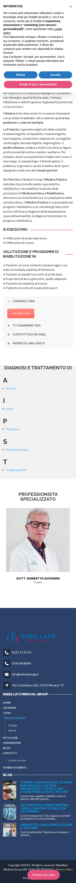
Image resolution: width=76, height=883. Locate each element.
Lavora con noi (17, 760)
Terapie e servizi (14, 718)
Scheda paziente (14, 767)
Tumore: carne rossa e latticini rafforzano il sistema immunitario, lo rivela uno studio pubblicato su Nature (46, 787)
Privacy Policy (64, 869)
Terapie (12, 725)
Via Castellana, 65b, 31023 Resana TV (38, 685)
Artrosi (11, 388)
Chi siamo (9, 707)
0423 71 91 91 (22, 652)
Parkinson (13, 429)
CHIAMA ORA (21, 313)
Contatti (10, 753)
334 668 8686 (21, 663)
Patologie (10, 737)
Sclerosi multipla (17, 449)
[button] (70, 6)
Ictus (9, 408)
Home (7, 702)
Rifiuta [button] (20, 74)
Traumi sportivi (16, 470)
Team (7, 713)
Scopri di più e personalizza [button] (38, 84)
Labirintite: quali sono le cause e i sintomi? (46, 826)
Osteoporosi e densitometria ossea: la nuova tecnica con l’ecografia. (44, 808)
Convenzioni (12, 742)
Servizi (12, 730)
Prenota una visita (43, 875)
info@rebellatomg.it (25, 674)
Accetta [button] (55, 74)
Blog (6, 748)
